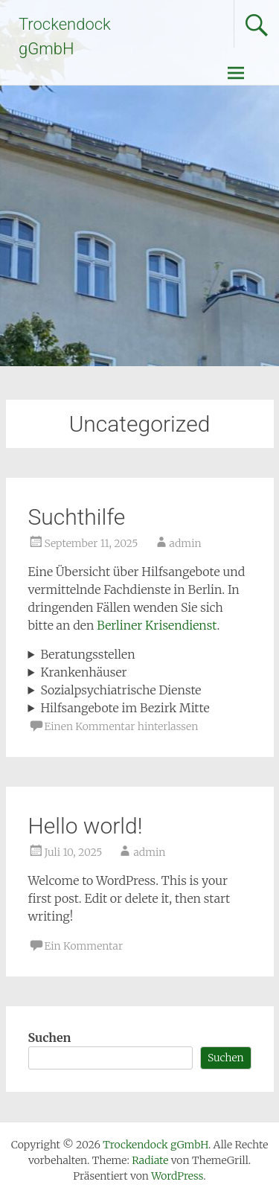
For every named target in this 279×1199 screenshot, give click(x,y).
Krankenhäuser (83, 672)
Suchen (49, 1037)
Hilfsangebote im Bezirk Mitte (124, 707)
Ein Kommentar (84, 946)
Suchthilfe (77, 517)
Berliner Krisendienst (157, 625)
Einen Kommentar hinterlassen (122, 726)
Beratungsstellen (87, 654)
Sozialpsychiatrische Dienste (120, 689)
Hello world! (85, 826)
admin (186, 543)
